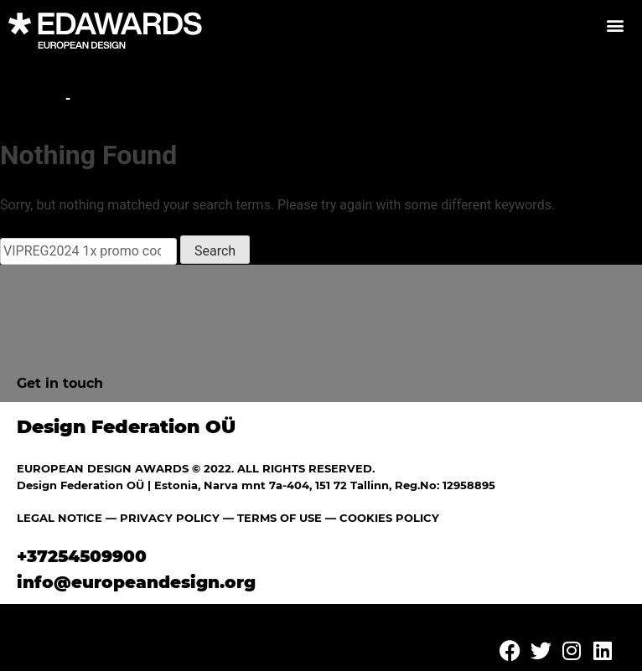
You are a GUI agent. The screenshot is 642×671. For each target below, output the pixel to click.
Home (39, 98)
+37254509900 (82, 556)
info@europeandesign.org (136, 582)
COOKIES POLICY (389, 517)
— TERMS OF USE (272, 517)
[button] (615, 25)
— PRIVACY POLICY (161, 517)
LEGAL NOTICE (59, 517)
